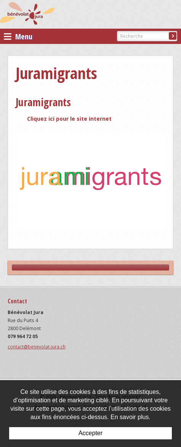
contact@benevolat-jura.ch (37, 346)
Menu (18, 36)
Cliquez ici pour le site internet (69, 118)
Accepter (90, 433)
